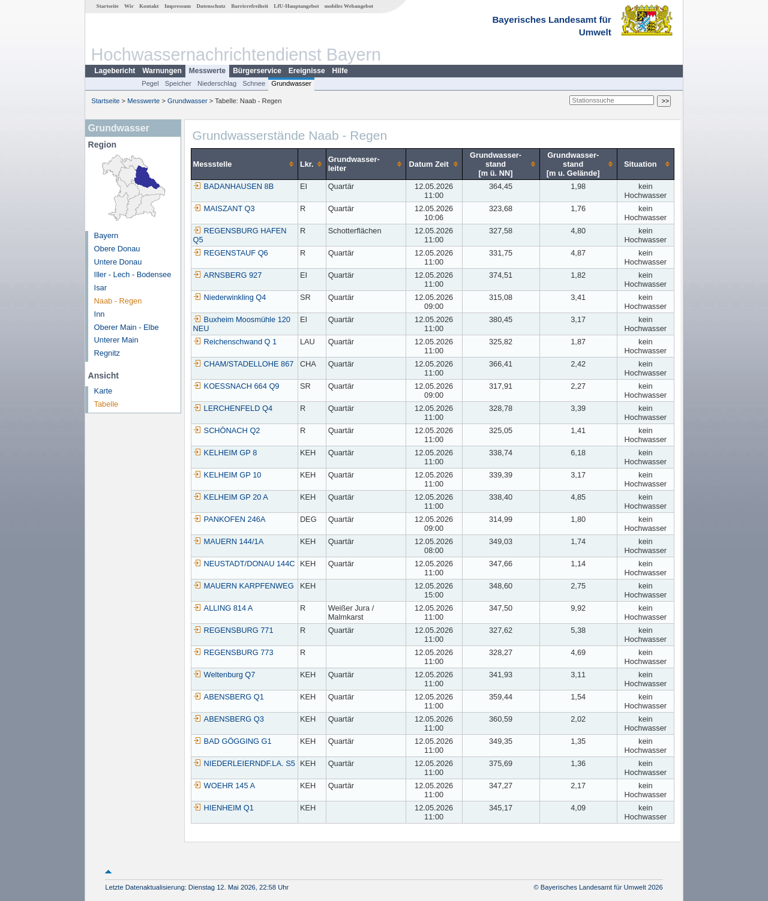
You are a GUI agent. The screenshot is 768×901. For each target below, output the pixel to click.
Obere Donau (117, 248)
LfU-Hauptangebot (296, 6)
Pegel (150, 83)
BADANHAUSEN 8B (233, 186)
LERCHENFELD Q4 (233, 408)
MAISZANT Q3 (224, 208)
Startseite (108, 6)
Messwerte (207, 71)
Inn (99, 314)
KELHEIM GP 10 (227, 474)
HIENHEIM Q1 (223, 807)
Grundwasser (291, 83)
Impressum (177, 6)
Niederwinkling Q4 (229, 297)
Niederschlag (216, 83)
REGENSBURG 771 (233, 630)
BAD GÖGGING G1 (232, 741)
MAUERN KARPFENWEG (243, 585)
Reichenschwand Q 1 (235, 341)
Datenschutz (211, 6)
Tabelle (106, 404)
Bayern (106, 235)
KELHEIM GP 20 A (230, 496)
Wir (129, 6)
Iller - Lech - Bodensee (133, 274)
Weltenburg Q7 (224, 674)
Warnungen (162, 71)
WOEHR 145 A (224, 785)
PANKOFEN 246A (229, 519)
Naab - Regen (118, 300)
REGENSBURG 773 (233, 652)
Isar (100, 287)
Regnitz (107, 353)
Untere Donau (118, 261)
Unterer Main (116, 339)
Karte (103, 390)
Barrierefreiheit (249, 6)
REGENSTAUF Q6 (230, 252)
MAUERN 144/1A (228, 541)
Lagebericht (114, 71)
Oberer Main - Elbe (126, 327)
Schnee (253, 83)
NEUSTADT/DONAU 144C (244, 563)
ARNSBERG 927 (227, 275)
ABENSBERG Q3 (228, 718)
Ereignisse (307, 71)
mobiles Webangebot (349, 6)
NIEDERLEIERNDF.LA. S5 (244, 763)
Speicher (178, 83)
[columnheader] (244, 163)
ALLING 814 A (223, 607)
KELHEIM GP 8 (225, 452)
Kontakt (149, 6)
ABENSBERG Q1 (228, 696)
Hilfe (340, 71)
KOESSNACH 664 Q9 (236, 386)
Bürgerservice (257, 71)
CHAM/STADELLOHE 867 (243, 363)
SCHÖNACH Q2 (226, 430)
